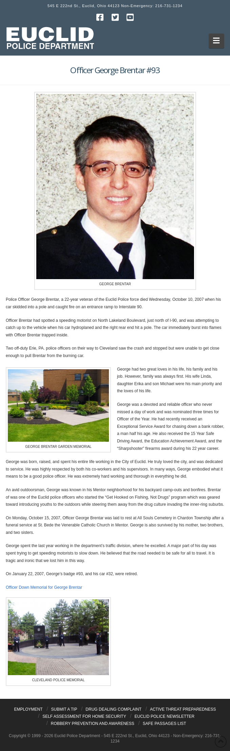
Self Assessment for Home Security (84, 716)
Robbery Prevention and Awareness (92, 723)
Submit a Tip (64, 709)
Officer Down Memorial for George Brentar (44, 587)
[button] (217, 41)
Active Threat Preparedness (183, 709)
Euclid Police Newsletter (165, 716)
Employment (28, 709)
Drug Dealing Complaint (113, 709)
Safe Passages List (164, 723)
